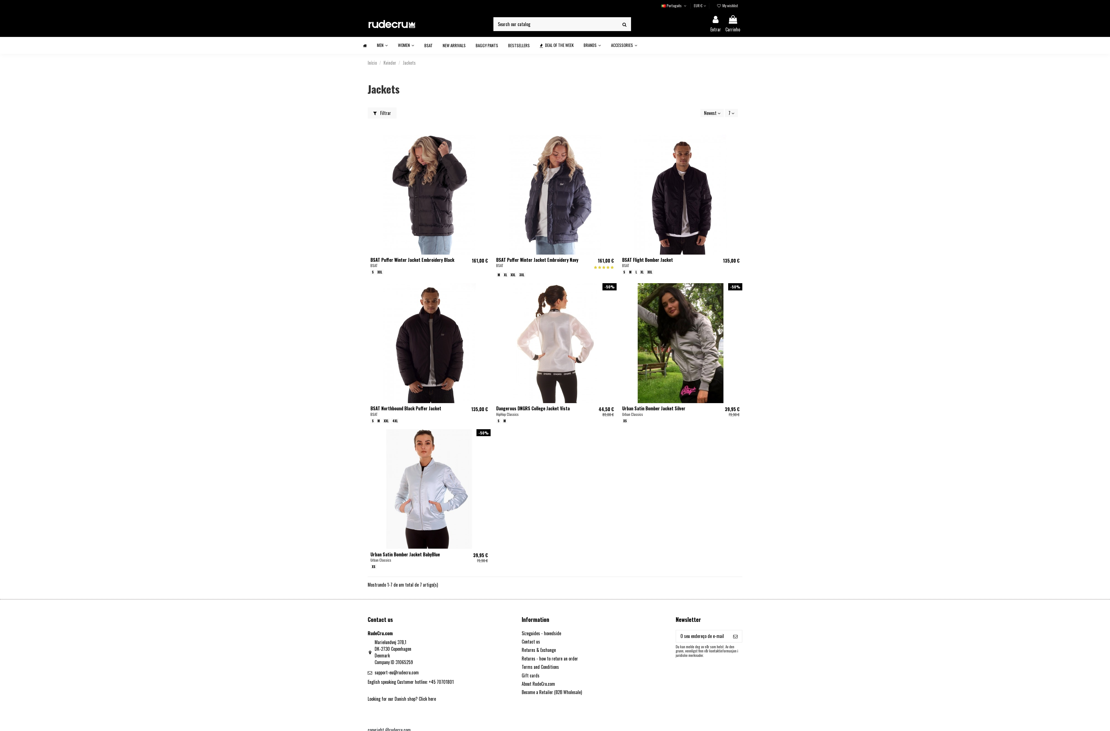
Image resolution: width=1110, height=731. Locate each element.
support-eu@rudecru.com (397, 672)
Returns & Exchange (539, 650)
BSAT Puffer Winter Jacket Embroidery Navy (537, 260)
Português (674, 5)
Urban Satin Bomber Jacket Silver (653, 408)
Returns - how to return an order (550, 658)
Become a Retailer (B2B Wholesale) (552, 692)
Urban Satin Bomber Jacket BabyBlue (405, 554)
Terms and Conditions (540, 667)
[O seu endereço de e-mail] (702, 636)
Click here (427, 698)
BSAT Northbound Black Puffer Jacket (405, 408)
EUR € (700, 5)
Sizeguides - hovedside (541, 633)
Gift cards (530, 675)
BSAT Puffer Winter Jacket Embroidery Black (412, 260)
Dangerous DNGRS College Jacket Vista (533, 408)
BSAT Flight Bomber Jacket (647, 260)
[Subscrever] (735, 636)
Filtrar (382, 113)
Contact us (531, 641)
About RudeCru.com (538, 683)
